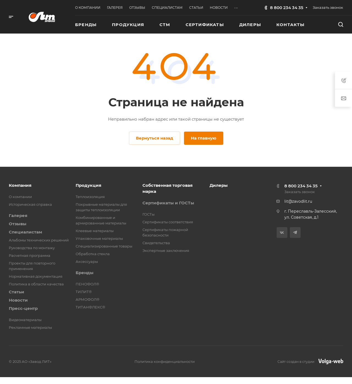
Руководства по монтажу (32, 248)
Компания (20, 185)
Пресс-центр (23, 308)
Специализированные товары (104, 246)
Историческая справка (30, 204)
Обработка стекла (93, 254)
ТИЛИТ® (84, 292)
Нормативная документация (35, 276)
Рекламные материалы (30, 327)
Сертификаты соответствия (167, 222)
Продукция (88, 185)
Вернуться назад (154, 138)
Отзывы (17, 223)
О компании (20, 196)
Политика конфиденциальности (164, 361)
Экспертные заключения (165, 250)
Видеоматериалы (25, 320)
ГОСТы (148, 214)
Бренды (85, 272)
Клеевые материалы (95, 231)
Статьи (16, 291)
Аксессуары (87, 261)
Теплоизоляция (90, 196)
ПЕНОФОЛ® (87, 284)
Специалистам (25, 232)
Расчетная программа (29, 255)
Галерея (18, 215)
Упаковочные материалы (99, 238)
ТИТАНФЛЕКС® (90, 307)
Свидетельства (156, 243)
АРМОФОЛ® (88, 299)
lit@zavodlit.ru (298, 201)
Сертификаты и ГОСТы (168, 202)
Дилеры (219, 185)
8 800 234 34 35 (286, 7)
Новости (18, 300)
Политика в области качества (36, 284)
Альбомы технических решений (39, 240)
